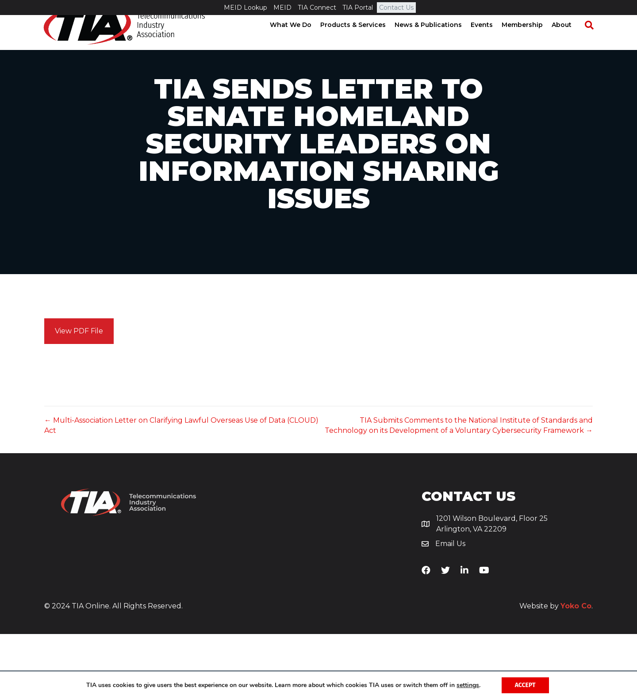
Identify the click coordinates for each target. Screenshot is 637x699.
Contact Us (396, 7)
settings (468, 685)
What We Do (298, 40)
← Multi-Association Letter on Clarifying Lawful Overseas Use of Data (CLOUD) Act (181, 490)
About (569, 40)
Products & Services (361, 40)
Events (490, 40)
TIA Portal (357, 7)
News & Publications (436, 40)
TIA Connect (317, 7)
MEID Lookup (245, 7)
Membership (530, 40)
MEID (282, 7)
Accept (525, 685)
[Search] (593, 40)
